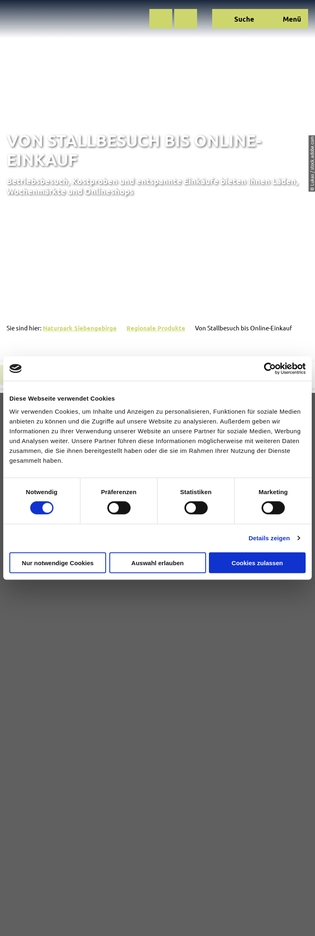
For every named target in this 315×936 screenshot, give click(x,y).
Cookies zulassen (257, 562)
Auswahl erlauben (157, 562)
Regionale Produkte (155, 328)
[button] (160, 19)
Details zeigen (269, 538)
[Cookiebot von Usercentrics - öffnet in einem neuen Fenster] (270, 369)
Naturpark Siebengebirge (80, 328)
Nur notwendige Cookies (58, 562)
